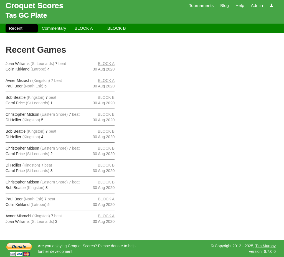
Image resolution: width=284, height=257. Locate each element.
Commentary (54, 28)
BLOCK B (116, 28)
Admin (257, 5)
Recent (15, 28)
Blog (224, 5)
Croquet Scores (35, 5)
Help (239, 5)
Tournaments (201, 5)
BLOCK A (84, 28)
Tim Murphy (265, 246)
